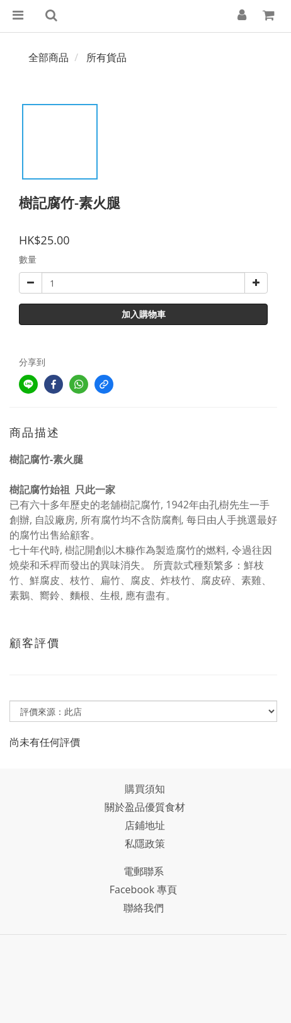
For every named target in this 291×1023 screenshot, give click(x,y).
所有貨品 (106, 57)
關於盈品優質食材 (145, 807)
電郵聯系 (143, 871)
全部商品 (48, 57)
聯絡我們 (143, 908)
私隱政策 (145, 843)
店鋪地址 (145, 825)
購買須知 (145, 789)
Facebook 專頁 (143, 889)
